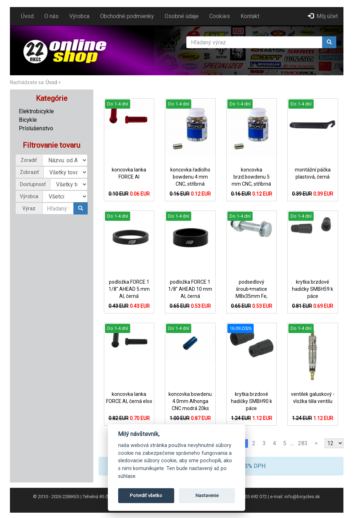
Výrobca (79, 16)
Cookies (219, 16)
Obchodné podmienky (127, 16)
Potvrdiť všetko (146, 495)
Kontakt (250, 16)
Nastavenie (207, 495)
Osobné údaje (182, 16)
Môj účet (323, 16)
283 (303, 443)
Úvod (27, 16)
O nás (51, 16)
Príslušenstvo (36, 128)
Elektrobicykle (36, 111)
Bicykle (28, 119)
